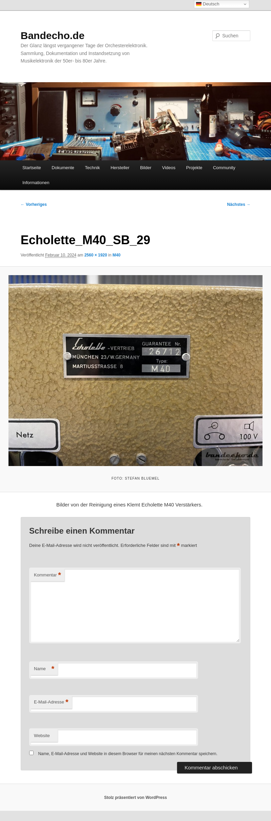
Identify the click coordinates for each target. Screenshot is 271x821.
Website (42, 735)
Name (44, 669)
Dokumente (63, 167)
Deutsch (207, 4)
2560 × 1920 (95, 255)
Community (224, 167)
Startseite (31, 167)
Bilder (145, 167)
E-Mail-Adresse (51, 702)
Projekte (194, 167)
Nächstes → (239, 204)
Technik (92, 167)
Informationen (36, 182)
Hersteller (120, 167)
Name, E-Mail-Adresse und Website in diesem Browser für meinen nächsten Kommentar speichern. (127, 753)
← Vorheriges (34, 204)
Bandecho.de (52, 35)
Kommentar (47, 575)
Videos (169, 167)
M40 (116, 255)
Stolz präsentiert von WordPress (135, 797)
